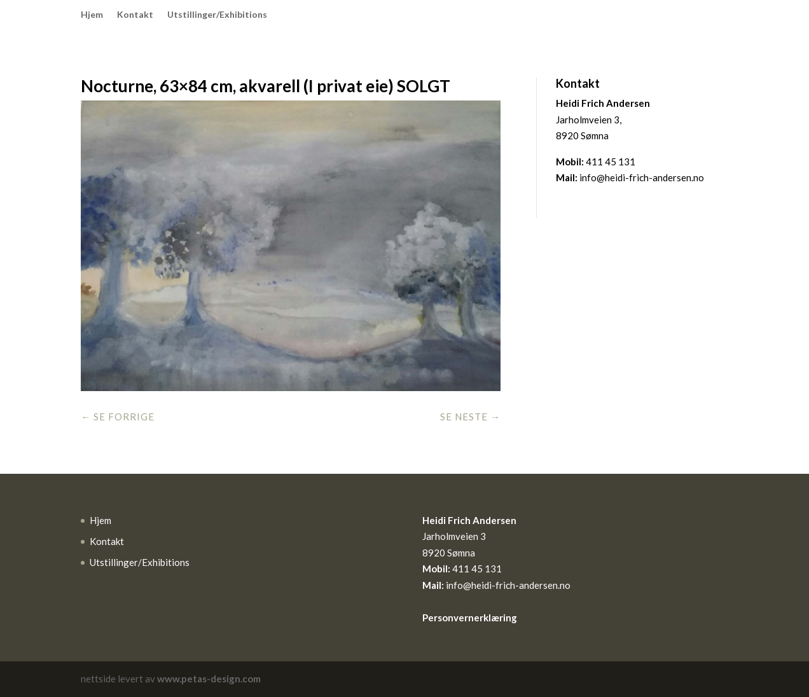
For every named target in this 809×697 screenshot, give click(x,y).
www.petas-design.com (209, 678)
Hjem (92, 15)
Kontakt (135, 15)
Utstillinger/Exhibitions (217, 15)
